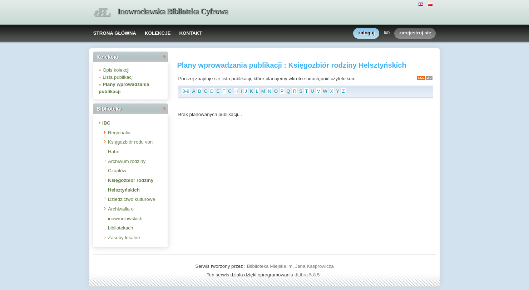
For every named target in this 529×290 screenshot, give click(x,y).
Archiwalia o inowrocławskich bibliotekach (125, 218)
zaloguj (366, 33)
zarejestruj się (415, 33)
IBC (106, 123)
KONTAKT (190, 33)
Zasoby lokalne (124, 237)
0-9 (185, 91)
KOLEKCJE (158, 33)
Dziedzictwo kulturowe (131, 199)
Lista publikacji (118, 77)
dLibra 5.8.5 (308, 274)
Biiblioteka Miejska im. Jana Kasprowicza (290, 266)
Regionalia (119, 132)
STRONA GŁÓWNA (114, 33)
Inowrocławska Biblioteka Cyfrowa (172, 11)
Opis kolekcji (116, 70)
